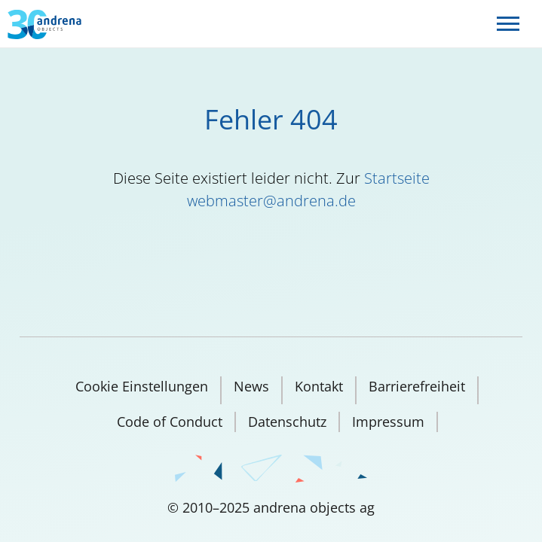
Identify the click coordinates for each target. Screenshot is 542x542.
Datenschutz (287, 422)
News (251, 386)
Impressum (388, 422)
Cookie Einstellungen (141, 386)
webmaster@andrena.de (271, 200)
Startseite (397, 178)
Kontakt (319, 386)
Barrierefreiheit (417, 386)
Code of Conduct (169, 422)
